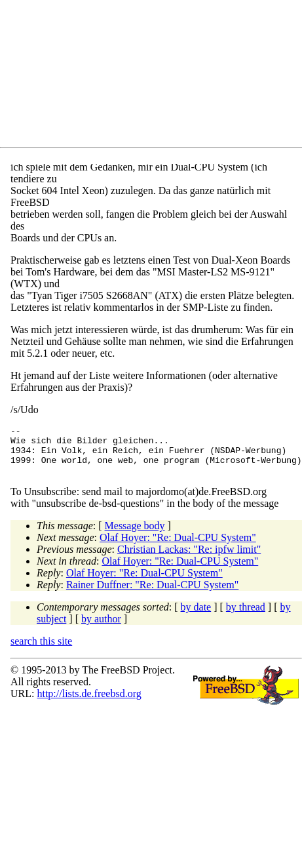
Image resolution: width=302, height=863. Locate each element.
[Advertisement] (128, 76)
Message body (135, 535)
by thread (245, 616)
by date (196, 616)
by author (101, 628)
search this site (41, 650)
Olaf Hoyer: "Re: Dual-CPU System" (178, 547)
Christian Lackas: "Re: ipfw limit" (189, 559)
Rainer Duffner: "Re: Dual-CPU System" (152, 594)
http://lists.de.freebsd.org (89, 703)
